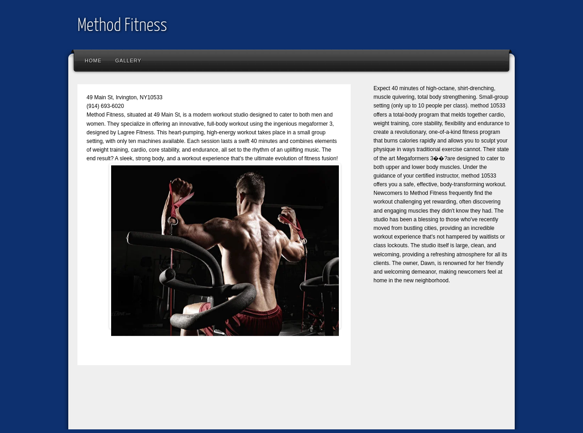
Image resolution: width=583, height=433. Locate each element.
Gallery (128, 60)
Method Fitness (122, 26)
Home (93, 60)
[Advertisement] (238, 403)
